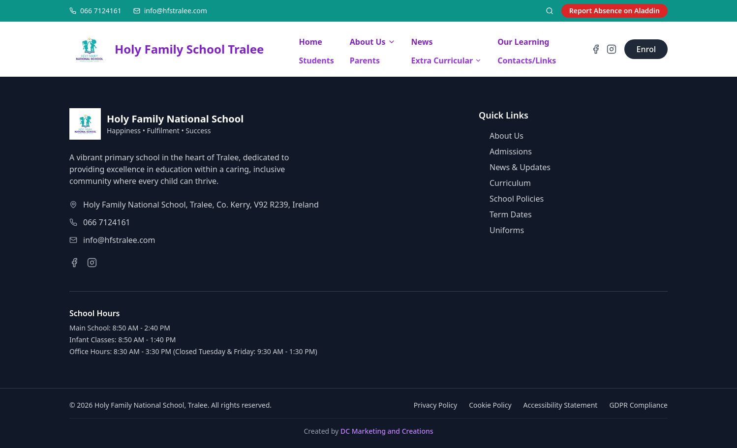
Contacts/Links (526, 60)
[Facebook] (596, 49)
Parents (365, 60)
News (422, 41)
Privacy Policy (435, 405)
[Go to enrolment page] (646, 49)
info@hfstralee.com (119, 240)
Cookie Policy (490, 405)
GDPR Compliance (638, 405)
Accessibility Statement (560, 405)
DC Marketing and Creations (386, 431)
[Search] (549, 11)
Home (310, 41)
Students (316, 60)
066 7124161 (106, 222)
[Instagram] (611, 49)
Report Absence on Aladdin (614, 10)
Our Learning (523, 41)
